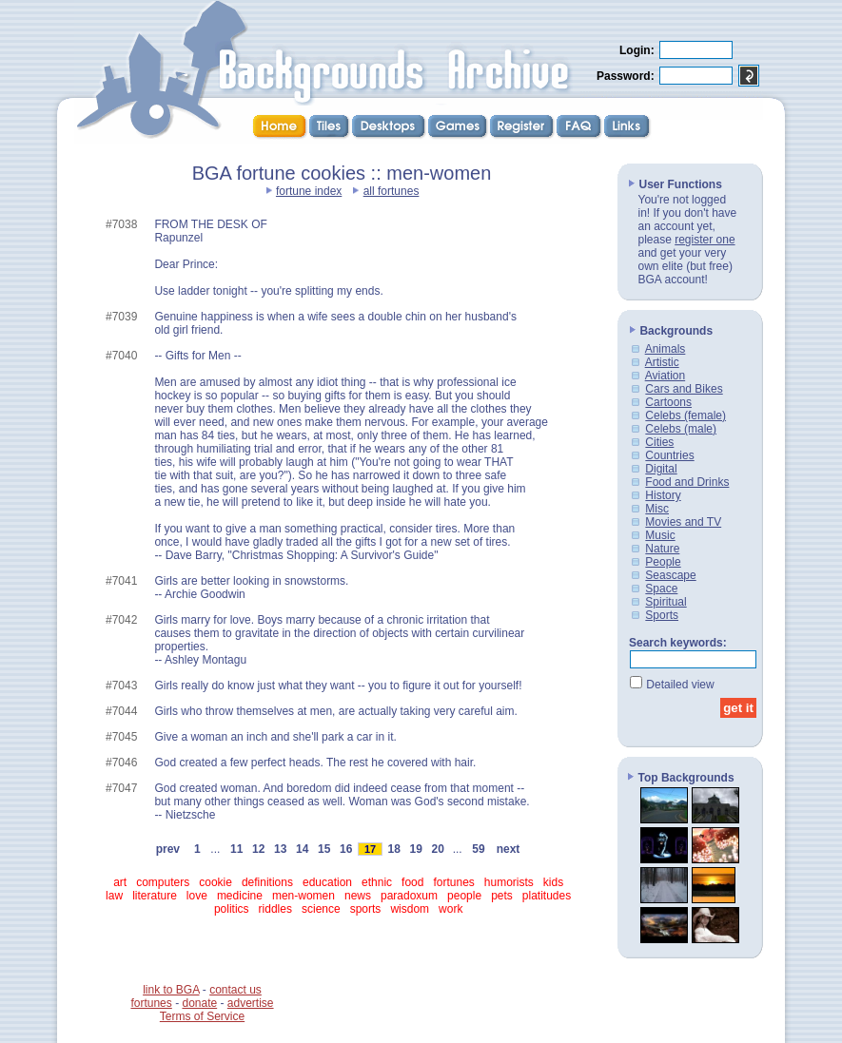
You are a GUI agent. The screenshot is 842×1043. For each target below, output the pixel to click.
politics (231, 909)
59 (478, 849)
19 (415, 849)
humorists (509, 882)
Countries (669, 455)
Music (660, 535)
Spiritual (665, 601)
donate (199, 1003)
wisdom (409, 909)
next (508, 849)
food (412, 882)
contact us (235, 989)
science (321, 909)
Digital (660, 468)
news (357, 895)
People (662, 562)
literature (154, 895)
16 (346, 849)
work (450, 909)
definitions (267, 882)
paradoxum (409, 895)
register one (704, 239)
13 (280, 849)
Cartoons (668, 402)
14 (302, 849)
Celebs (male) (680, 428)
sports (366, 909)
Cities (659, 442)
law (114, 895)
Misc (657, 508)
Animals (665, 349)
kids (553, 882)
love (196, 895)
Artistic (662, 362)
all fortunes (391, 191)
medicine (240, 895)
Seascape (670, 575)
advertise (250, 1003)
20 (437, 849)
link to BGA (171, 989)
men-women (303, 895)
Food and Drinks (687, 482)
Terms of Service (202, 1016)
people (464, 895)
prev (167, 849)
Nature (662, 548)
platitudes (546, 895)
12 (258, 849)
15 (324, 849)
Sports (661, 615)
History (662, 495)
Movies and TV (683, 522)
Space (661, 588)
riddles (275, 909)
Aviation (665, 375)
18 (393, 849)
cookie (215, 882)
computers (162, 882)
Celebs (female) (685, 415)
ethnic (377, 882)
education (327, 882)
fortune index (309, 191)
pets (502, 895)
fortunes (453, 882)
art (120, 882)
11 (236, 849)
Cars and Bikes (683, 389)
